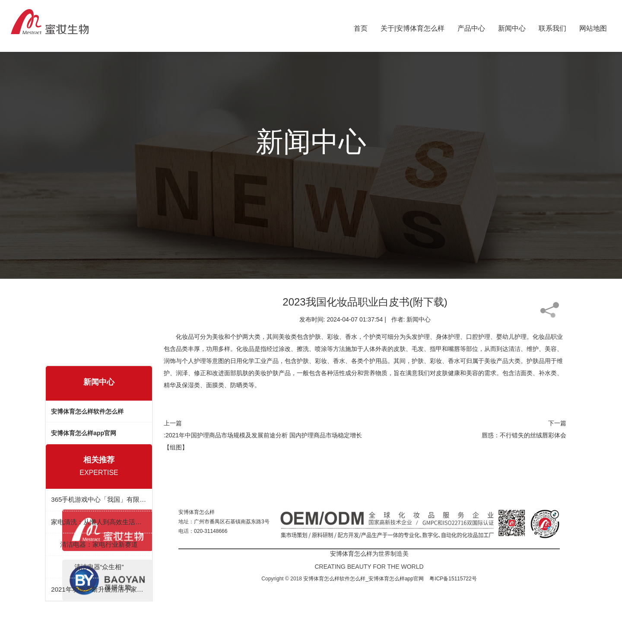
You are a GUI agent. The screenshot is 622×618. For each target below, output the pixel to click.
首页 (361, 26)
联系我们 (552, 26)
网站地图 (593, 26)
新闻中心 (512, 26)
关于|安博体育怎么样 (412, 26)
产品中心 (471, 26)
